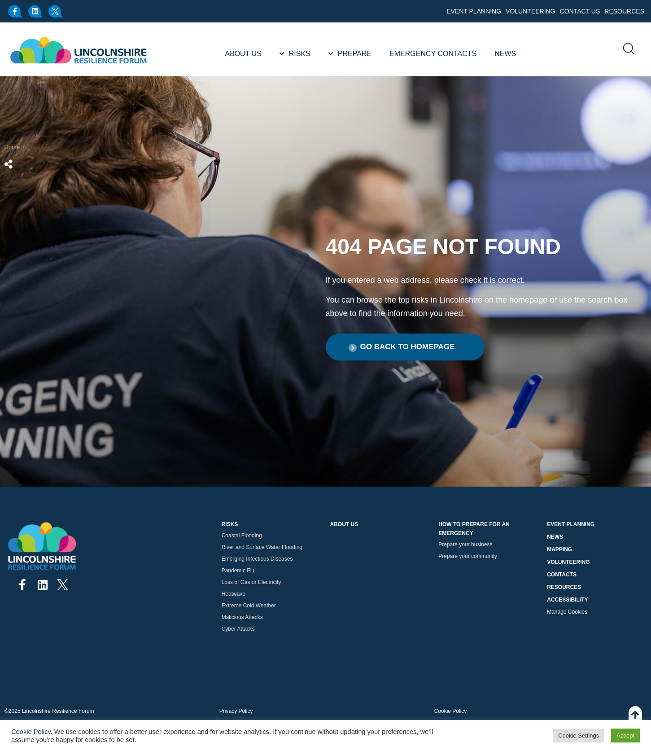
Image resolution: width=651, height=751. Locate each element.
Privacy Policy (236, 711)
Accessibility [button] (567, 600)
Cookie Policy (450, 711)
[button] (405, 347)
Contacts (562, 574)
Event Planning (473, 11)
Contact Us (580, 11)
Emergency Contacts (432, 53)
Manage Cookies (567, 612)
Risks (299, 53)
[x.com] (56, 11)
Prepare (354, 53)
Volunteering (530, 11)
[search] (628, 49)
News (505, 53)
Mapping (559, 549)
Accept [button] (625, 735)
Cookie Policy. (31, 731)
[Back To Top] (635, 719)
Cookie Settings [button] (578, 735)
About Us (243, 53)
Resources (624, 11)
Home (12, 147)
